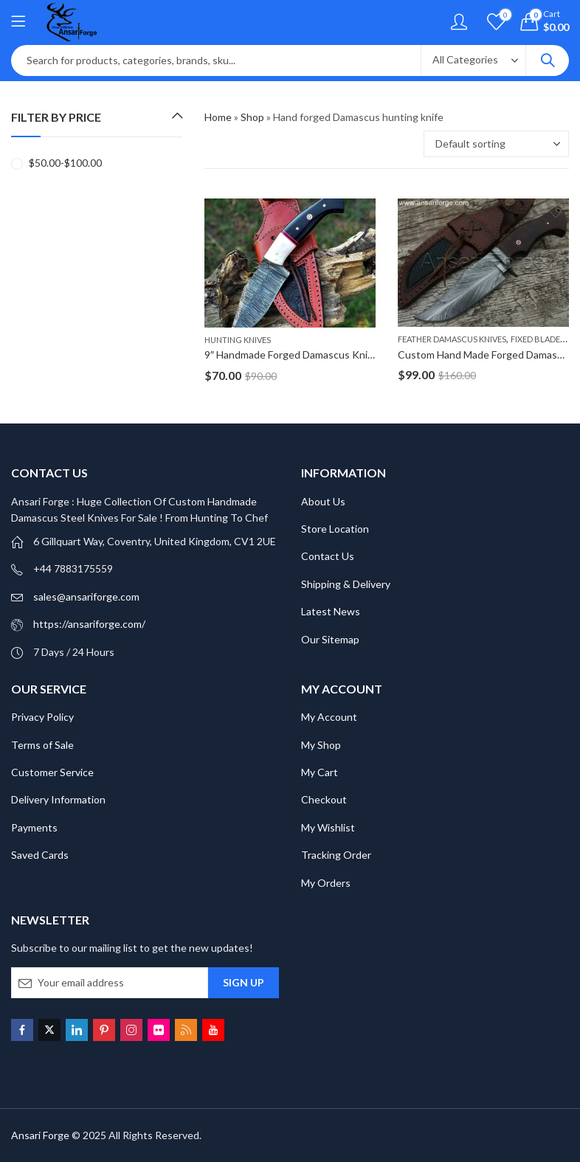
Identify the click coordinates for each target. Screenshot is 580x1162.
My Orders (326, 882)
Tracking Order (336, 854)
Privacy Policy (42, 716)
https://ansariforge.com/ (89, 624)
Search (547, 60)
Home (218, 117)
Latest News (330, 611)
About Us (323, 501)
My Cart (319, 772)
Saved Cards (40, 854)
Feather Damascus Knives (452, 339)
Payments (34, 827)
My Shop (321, 745)
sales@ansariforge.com (86, 596)
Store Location (335, 528)
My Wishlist (328, 827)
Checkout (324, 799)
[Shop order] (496, 144)
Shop (252, 117)
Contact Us (327, 556)
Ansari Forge (40, 1135)
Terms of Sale (42, 745)
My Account (329, 716)
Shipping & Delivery (345, 584)
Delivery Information (58, 799)
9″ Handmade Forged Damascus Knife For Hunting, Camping (341, 354)
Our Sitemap (330, 639)
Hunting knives (237, 340)
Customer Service (52, 772)
